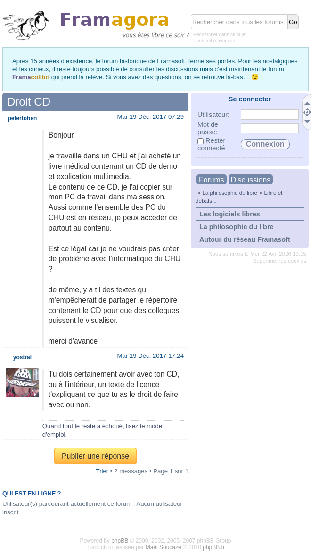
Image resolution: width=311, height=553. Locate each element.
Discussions (250, 180)
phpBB (119, 540)
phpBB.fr (214, 547)
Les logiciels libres (229, 214)
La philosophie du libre (229, 193)
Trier (102, 471)
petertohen (22, 118)
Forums (211, 180)
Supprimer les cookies (279, 261)
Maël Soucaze (163, 547)
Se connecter (250, 99)
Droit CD (28, 101)
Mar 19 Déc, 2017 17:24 (150, 355)
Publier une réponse (95, 456)
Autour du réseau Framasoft (244, 239)
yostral (22, 357)
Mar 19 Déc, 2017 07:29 (150, 116)
